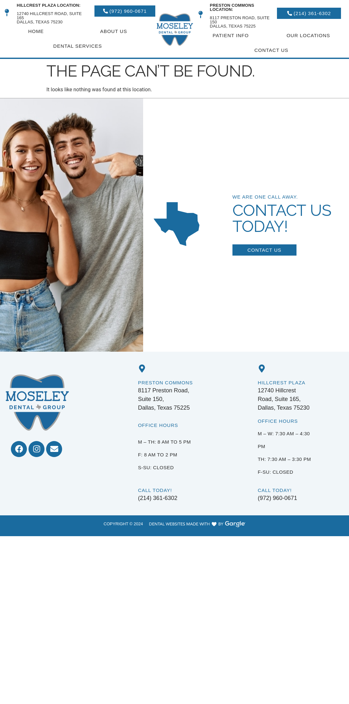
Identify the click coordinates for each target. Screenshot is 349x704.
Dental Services (77, 46)
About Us (113, 31)
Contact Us (271, 50)
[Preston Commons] (142, 368)
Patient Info (231, 35)
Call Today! (155, 490)
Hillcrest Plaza (281, 382)
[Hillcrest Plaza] (262, 368)
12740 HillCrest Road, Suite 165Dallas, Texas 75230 (49, 13)
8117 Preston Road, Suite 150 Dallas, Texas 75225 (240, 16)
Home (36, 31)
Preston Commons (165, 382)
